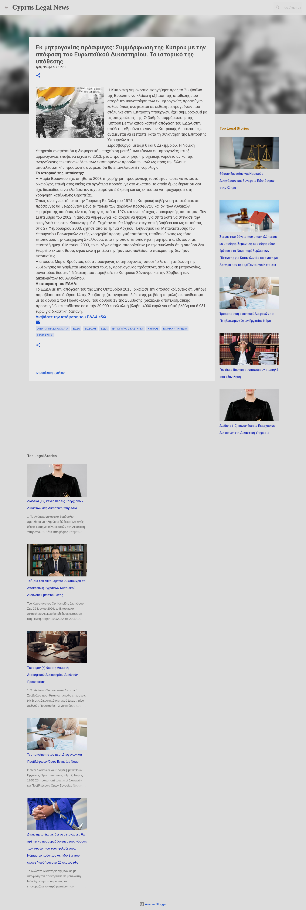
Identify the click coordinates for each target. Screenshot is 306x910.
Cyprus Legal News (40, 7)
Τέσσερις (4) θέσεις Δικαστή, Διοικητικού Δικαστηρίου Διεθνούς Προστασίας (52, 675)
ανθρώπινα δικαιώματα (52, 328)
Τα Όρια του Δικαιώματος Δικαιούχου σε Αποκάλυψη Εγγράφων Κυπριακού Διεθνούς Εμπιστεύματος (56, 588)
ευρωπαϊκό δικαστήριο (127, 328)
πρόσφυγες (45, 335)
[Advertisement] (121, 417)
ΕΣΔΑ (104, 328)
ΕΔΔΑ (76, 328)
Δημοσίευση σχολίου (50, 372)
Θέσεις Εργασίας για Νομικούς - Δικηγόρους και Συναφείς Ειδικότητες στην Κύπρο (247, 181)
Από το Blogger (153, 904)
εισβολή (90, 328)
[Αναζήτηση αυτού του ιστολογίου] (280, 7)
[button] (38, 76)
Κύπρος (153, 328)
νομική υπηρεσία (175, 328)
